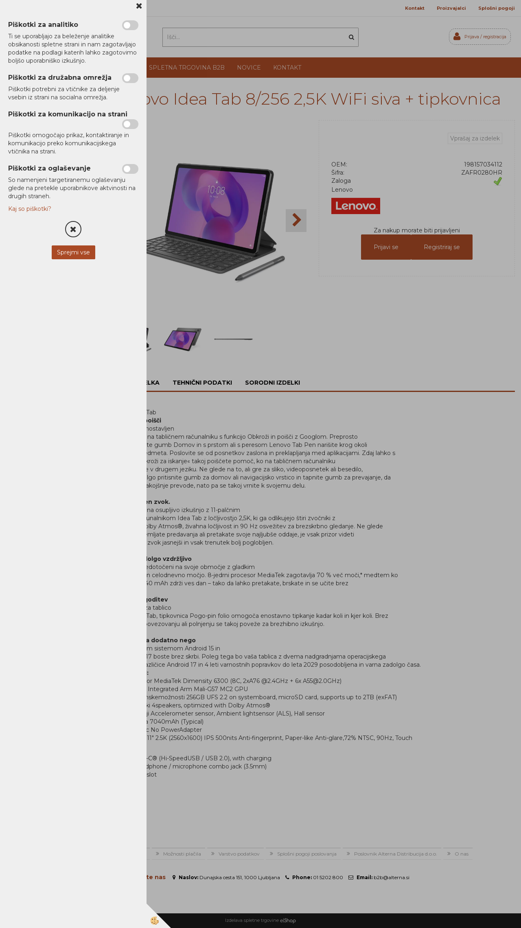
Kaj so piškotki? (29, 208)
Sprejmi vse (73, 252)
